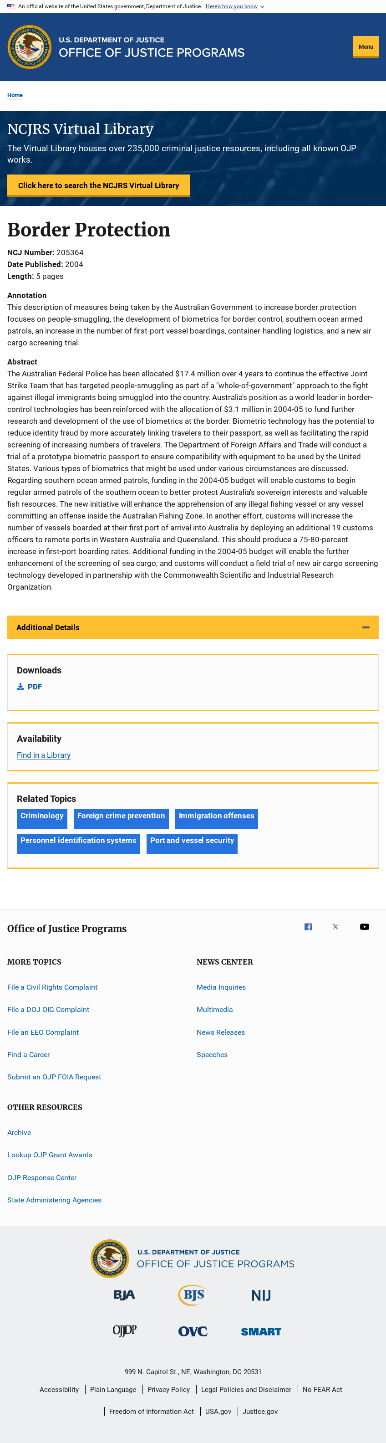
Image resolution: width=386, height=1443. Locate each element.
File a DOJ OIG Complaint (48, 1009)
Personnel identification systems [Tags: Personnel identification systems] (78, 840)
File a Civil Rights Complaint (52, 987)
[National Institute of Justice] (261, 1302)
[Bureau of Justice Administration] (124, 1302)
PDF (35, 686)
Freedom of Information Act (151, 1411)
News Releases (221, 1032)
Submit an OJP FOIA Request (54, 1077)
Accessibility (59, 1390)
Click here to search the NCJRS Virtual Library (98, 185)
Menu (366, 46)
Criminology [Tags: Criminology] (42, 815)
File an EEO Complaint (43, 1032)
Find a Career (28, 1054)
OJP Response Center (41, 1177)
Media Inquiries (221, 987)
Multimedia (215, 1009)
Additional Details (48, 627)
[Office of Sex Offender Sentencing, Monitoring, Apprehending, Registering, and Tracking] (261, 1337)
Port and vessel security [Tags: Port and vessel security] (192, 840)
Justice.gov (260, 1411)
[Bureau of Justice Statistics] (193, 1307)
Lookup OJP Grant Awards (49, 1154)
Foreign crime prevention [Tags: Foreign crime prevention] (121, 815)
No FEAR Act (322, 1390)
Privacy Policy (168, 1390)
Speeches (212, 1054)
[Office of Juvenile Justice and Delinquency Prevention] (125, 1339)
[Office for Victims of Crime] (193, 1338)
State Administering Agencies (54, 1200)
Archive (19, 1132)
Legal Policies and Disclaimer (246, 1390)
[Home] (151, 47)
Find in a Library (44, 755)
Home (15, 95)
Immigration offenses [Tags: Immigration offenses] (216, 815)
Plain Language (113, 1390)
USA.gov (218, 1411)
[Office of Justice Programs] (29, 47)
